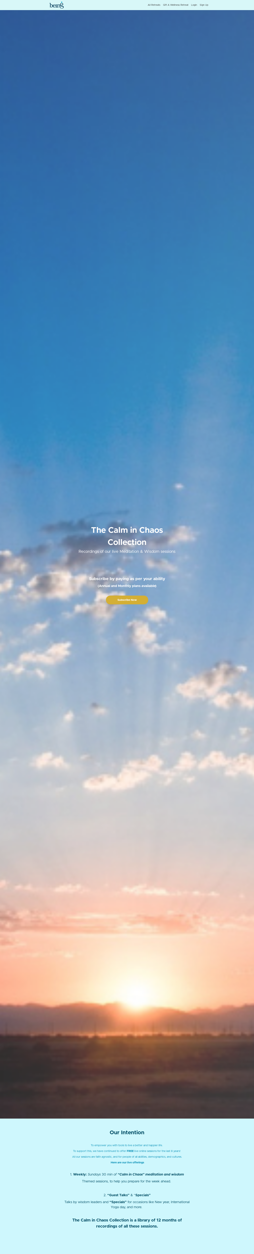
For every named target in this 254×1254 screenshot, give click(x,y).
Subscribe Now (127, 600)
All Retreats (154, 5)
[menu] (176, 5)
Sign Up (204, 5)
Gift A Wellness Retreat (175, 5)
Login (194, 5)
